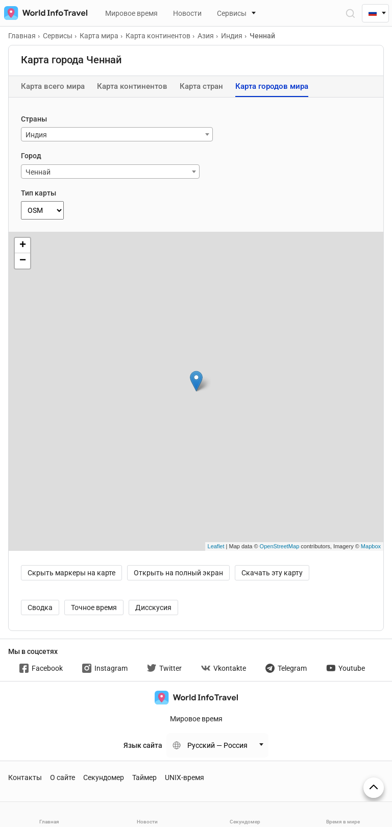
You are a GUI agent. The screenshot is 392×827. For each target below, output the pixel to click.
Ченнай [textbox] (38, 172)
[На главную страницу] (43, 13)
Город (31, 156)
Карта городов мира (271, 86)
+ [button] (22, 245)
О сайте (62, 777)
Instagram (105, 668)
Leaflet (216, 546)
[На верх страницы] (373, 787)
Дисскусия (153, 607)
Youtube (345, 668)
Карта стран (201, 86)
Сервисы (232, 13)
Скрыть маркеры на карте (71, 573)
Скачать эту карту (272, 573)
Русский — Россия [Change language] (217, 745)
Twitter (164, 668)
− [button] (22, 261)
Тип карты (38, 193)
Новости (187, 13)
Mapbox (371, 546)
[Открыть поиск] (350, 13)
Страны (34, 119)
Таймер (144, 777)
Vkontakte (223, 668)
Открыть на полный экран (178, 573)
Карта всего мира (53, 86)
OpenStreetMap (280, 546)
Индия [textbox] (36, 135)
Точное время (94, 607)
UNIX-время (184, 777)
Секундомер (103, 777)
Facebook (41, 668)
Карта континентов (132, 86)
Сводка (40, 607)
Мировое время (131, 13)
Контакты (25, 777)
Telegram (286, 668)
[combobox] (117, 134)
